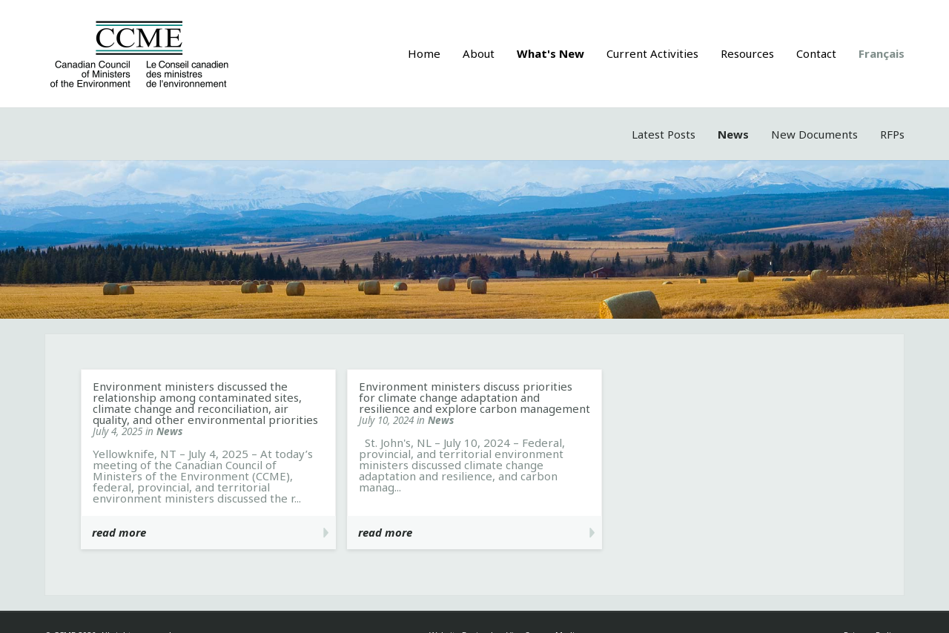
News (733, 134)
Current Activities (652, 53)
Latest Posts (663, 134)
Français (882, 53)
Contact (816, 53)
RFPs (892, 134)
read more (119, 532)
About (479, 53)
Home (424, 53)
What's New (550, 53)
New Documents (814, 134)
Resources (747, 53)
